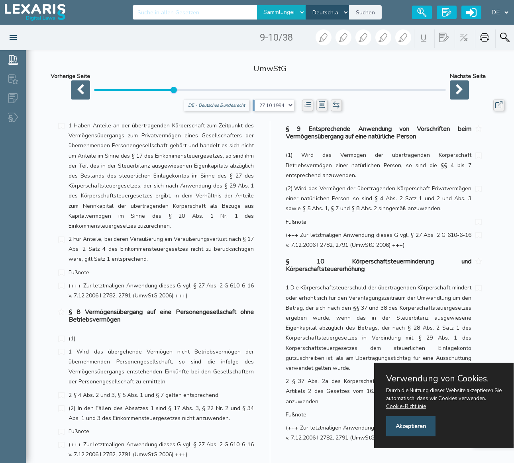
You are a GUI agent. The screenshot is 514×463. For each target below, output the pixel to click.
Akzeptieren (411, 426)
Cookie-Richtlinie (406, 406)
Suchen (365, 12)
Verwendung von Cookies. (437, 379)
